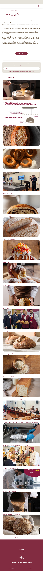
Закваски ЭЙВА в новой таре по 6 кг (11, 102)
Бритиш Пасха (6, 262)
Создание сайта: (29, 568)
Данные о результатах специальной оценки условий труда (21, 562)
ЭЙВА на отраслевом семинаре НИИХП (11, 468)
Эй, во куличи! (6, 308)
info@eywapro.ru (21, 553)
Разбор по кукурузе (7, 148)
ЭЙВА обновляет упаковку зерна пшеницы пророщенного (15, 445)
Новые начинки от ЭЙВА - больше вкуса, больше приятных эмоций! (17, 376)
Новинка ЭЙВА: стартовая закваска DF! (11, 514)
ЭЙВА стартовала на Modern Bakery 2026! (12, 331)
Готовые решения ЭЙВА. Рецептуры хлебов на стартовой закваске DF (18, 537)
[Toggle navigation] (32, 6)
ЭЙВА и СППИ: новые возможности (11, 491)
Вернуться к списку (20, 53)
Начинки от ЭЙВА (7, 216)
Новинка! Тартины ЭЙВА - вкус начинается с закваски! (15, 354)
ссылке (13, 47)
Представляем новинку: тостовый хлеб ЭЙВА (13, 399)
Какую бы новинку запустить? (9, 125)
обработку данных (31, 71)
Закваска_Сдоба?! (7, 285)
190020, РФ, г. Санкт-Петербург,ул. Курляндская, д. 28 (21, 558)
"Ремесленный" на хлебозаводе (9, 239)
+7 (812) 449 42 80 (36, 2)
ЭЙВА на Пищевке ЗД (7, 193)
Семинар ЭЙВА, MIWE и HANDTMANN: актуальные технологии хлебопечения (20, 422)
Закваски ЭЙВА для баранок (9, 171)
